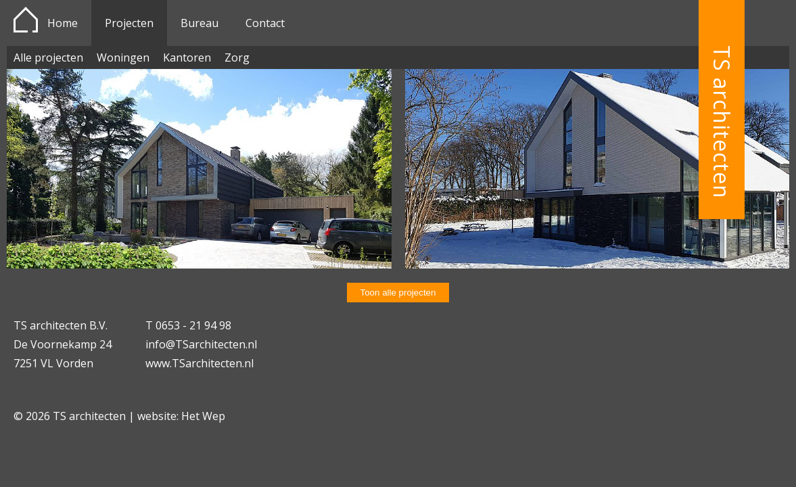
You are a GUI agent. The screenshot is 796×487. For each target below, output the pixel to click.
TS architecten (721, 122)
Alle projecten (48, 57)
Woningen (123, 57)
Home (62, 23)
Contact (265, 23)
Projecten (129, 23)
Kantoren (187, 57)
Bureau (199, 23)
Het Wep (203, 416)
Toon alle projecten (398, 292)
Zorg (237, 57)
